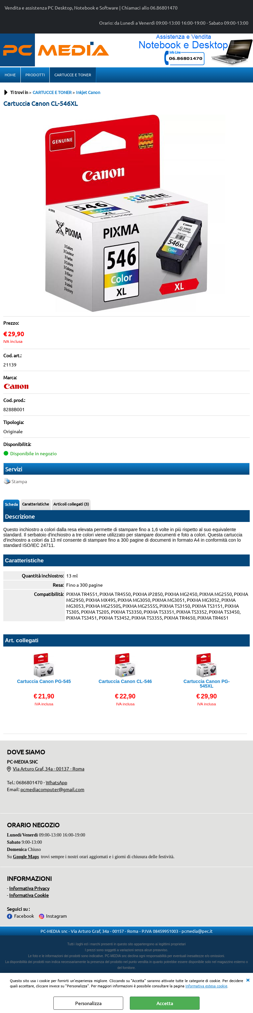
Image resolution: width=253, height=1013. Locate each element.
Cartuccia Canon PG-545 (44, 681)
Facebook (24, 916)
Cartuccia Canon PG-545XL (206, 683)
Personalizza (88, 1003)
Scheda (11, 504)
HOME (10, 74)
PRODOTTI (35, 74)
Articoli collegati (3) (71, 503)
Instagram (56, 916)
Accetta (164, 1003)
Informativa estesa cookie (206, 985)
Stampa (19, 481)
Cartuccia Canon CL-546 (125, 681)
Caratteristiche (35, 503)
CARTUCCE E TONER (72, 74)
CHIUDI (248, 979)
